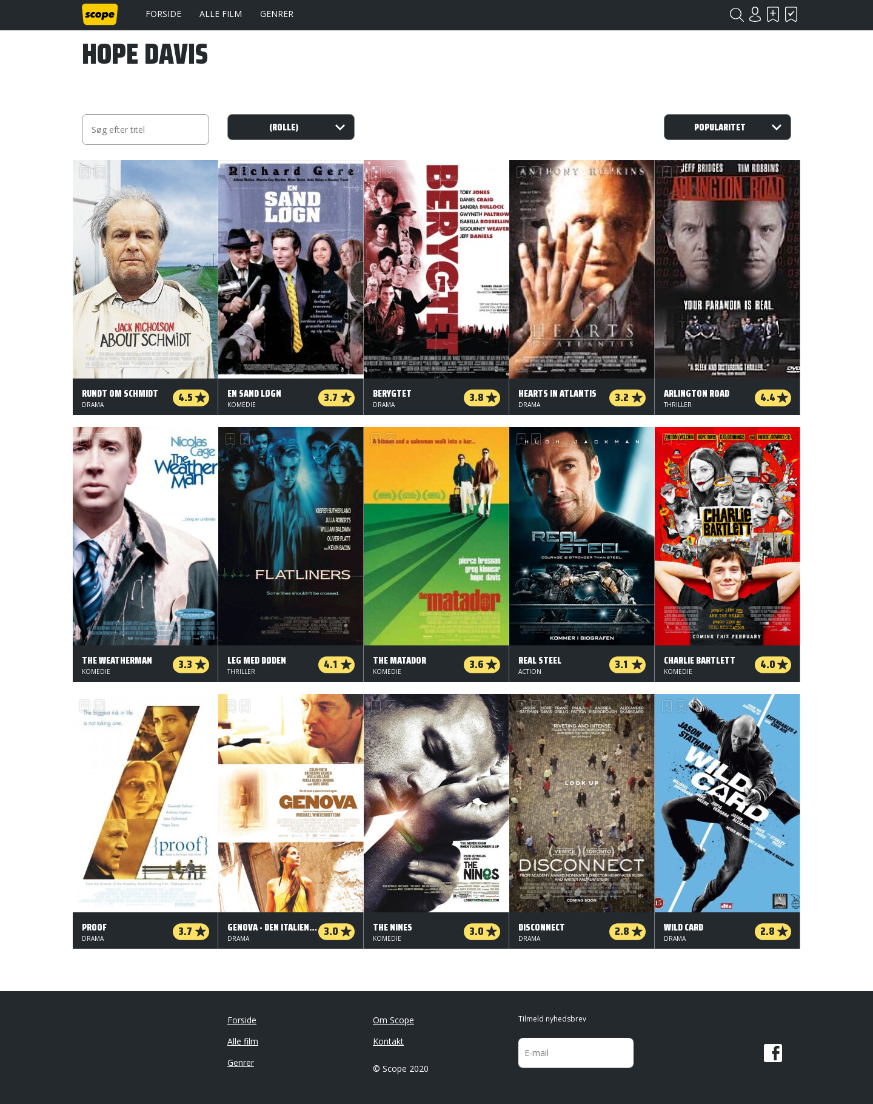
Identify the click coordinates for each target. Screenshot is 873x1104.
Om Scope (393, 1020)
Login (755, 14)
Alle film (220, 13)
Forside (163, 13)
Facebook (773, 1053)
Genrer (276, 13)
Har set (791, 14)
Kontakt (388, 1041)
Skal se (773, 14)
